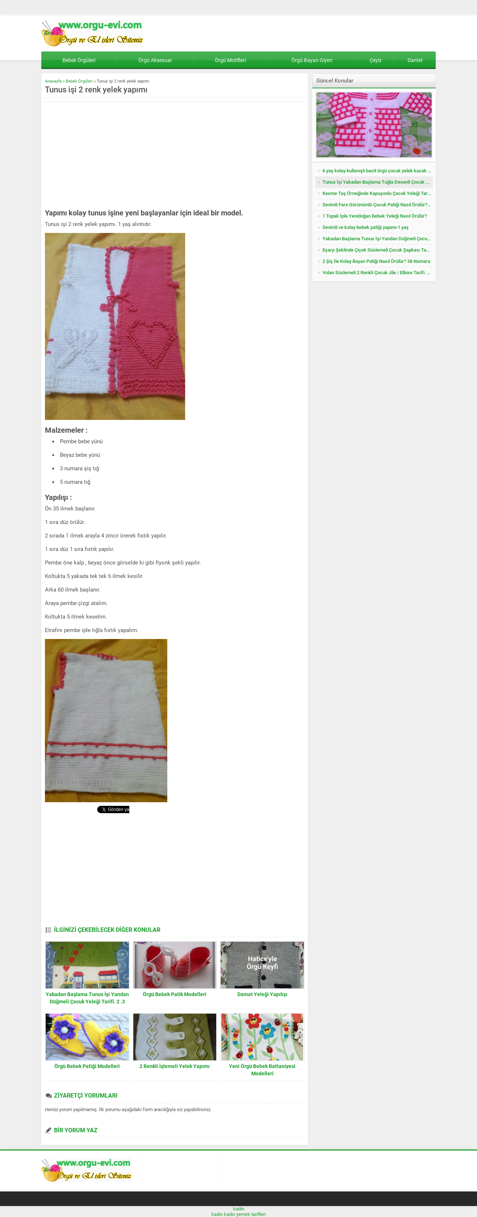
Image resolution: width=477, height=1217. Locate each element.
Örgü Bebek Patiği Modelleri (87, 1066)
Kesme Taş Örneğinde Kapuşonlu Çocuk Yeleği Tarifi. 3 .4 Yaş (378, 193)
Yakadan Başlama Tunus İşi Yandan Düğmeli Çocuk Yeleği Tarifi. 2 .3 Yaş (87, 1001)
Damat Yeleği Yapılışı (262, 994)
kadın (238, 1209)
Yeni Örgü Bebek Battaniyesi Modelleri (262, 1069)
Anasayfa (53, 81)
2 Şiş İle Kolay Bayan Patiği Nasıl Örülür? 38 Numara (376, 261)
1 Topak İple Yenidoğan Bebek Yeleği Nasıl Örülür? (375, 216)
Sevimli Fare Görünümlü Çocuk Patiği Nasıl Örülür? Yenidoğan (378, 204)
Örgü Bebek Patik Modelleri (174, 994)
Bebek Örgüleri (78, 60)
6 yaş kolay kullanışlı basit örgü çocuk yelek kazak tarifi (378, 170)
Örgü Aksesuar (155, 60)
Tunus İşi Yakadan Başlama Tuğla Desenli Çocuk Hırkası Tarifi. (378, 182)
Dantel (415, 60)
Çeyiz (376, 60)
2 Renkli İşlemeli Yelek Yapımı (175, 1066)
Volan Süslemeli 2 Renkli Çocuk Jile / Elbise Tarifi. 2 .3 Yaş (378, 272)
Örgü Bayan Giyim (311, 60)
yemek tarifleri (251, 1214)
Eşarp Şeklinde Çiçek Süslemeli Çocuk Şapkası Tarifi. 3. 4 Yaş (378, 250)
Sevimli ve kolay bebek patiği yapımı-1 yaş (366, 227)
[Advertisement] (106, 155)
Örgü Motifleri (230, 60)
